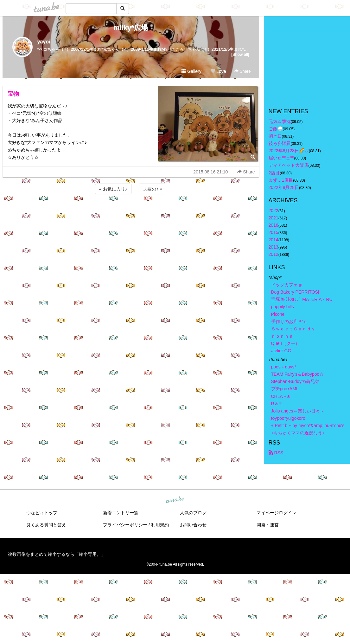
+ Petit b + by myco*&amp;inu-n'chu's (308, 425)
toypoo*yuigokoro (288, 418)
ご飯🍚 (276, 128)
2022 (273, 210)
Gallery (191, 71)
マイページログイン (276, 512)
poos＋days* (283, 366)
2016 (273, 225)
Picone (278, 314)
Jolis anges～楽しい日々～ (297, 410)
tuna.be (175, 500)
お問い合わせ (193, 524)
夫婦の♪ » (152, 189)
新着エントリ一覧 (120, 512)
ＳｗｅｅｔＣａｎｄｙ (293, 328)
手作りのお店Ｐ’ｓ (289, 321)
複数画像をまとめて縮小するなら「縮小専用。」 (56, 554)
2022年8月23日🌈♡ (289, 150)
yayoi (43, 41)
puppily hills (284, 306)
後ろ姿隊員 (280, 143)
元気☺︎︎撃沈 (280, 121)
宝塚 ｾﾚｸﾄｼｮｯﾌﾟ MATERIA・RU (302, 299)
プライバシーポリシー (125, 524)
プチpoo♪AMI (284, 388)
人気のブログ (193, 512)
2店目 (274, 172)
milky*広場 (130, 28)
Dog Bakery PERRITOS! (295, 292)
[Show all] (240, 54)
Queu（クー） (285, 343)
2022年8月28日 (284, 187)
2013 (273, 247)
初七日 (275, 136)
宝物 (13, 94)
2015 (273, 232)
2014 (273, 239)
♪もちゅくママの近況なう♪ (297, 432)
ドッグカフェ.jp (286, 284)
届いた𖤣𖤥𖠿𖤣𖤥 (281, 157)
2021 (273, 217)
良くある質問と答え (46, 524)
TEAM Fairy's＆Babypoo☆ (297, 374)
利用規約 (160, 524)
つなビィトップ (41, 512)
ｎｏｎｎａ (282, 336)
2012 (273, 254)
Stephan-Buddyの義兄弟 (295, 381)
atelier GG (281, 350)
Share (242, 71)
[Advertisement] (131, 212)
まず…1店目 (281, 180)
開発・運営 (268, 524)
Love (218, 71)
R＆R (276, 403)
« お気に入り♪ (113, 189)
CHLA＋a (280, 396)
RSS (276, 452)
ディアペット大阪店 (289, 165)
